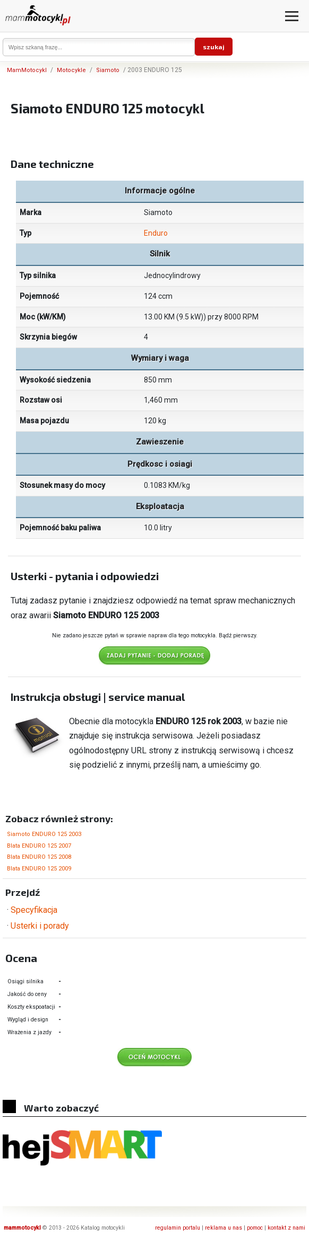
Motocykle (71, 70)
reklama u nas (223, 1227)
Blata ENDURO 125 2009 (39, 868)
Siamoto (107, 70)
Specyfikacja (34, 910)
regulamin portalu (177, 1227)
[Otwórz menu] (292, 16)
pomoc (255, 1227)
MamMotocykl (27, 70)
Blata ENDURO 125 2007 (39, 845)
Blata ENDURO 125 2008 (39, 856)
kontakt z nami (286, 1227)
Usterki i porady (40, 926)
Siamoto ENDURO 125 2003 (44, 834)
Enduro (156, 233)
